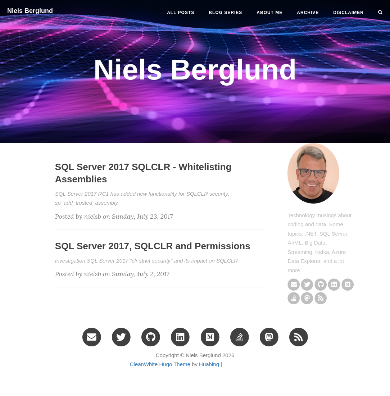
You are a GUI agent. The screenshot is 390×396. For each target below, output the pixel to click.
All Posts (180, 12)
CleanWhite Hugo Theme (160, 364)
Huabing (209, 364)
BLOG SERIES (225, 12)
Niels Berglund (30, 10)
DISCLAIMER (348, 12)
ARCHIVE (308, 12)
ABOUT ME (269, 12)
